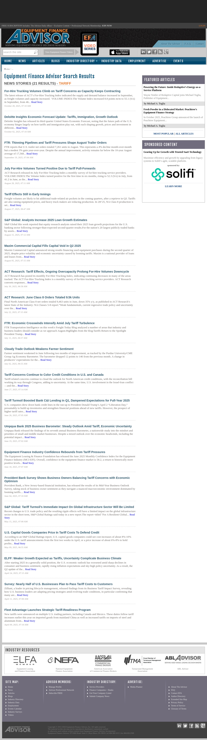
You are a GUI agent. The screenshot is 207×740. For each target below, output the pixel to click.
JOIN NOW (107, 26)
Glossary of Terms (178, 709)
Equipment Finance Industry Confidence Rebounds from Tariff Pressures (54, 452)
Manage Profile (55, 687)
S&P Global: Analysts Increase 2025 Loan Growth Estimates (45, 220)
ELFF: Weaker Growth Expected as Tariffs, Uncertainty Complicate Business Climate (62, 558)
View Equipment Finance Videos (59, 52)
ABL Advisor (182, 669)
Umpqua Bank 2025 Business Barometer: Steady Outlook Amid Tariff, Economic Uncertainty (68, 426)
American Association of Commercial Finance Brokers (103, 670)
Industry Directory (80, 61)
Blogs (55, 61)
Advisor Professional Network (61, 690)
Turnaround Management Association (142, 670)
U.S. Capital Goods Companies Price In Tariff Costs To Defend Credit (51, 532)
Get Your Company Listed (100, 693)
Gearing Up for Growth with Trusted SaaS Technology (173, 152)
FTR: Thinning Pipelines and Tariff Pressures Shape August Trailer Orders (55, 142)
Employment (137, 61)
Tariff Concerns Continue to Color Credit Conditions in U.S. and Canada (54, 374)
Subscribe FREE (55, 693)
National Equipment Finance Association (64, 670)
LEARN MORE (173, 186)
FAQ (173, 690)
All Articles (184, 133)
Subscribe (13, 68)
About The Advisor (170, 43)
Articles (38, 61)
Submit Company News (99, 696)
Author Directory (178, 696)
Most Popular (164, 133)
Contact (200, 43)
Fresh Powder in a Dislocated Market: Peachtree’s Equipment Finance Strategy (170, 111)
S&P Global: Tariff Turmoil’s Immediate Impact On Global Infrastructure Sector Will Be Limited (69, 507)
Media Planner (136, 687)
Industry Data (111, 61)
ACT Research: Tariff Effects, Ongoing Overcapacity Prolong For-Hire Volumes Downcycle (66, 271)
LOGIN (202, 26)
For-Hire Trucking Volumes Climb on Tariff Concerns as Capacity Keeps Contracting (62, 91)
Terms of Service (178, 705)
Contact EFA (176, 693)
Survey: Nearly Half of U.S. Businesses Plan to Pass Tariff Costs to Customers (58, 584)
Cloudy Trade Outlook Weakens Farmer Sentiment (39, 349)
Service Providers (96, 687)
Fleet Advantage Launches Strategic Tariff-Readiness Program (47, 610)
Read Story (36, 102)
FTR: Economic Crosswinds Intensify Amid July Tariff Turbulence (49, 323)
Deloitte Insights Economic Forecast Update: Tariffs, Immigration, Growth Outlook (61, 117)
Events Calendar (15, 709)
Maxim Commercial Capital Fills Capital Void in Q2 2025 (42, 245)
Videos (11, 715)
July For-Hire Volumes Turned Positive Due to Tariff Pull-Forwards (49, 168)
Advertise (159, 61)
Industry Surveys (15, 712)
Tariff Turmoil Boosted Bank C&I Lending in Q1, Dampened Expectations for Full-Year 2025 (67, 400)
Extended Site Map (179, 699)
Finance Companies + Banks (101, 690)
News (22, 61)
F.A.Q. (188, 43)
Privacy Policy (177, 702)
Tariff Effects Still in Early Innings (27, 194)
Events (178, 61)
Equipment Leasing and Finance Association (25, 670)
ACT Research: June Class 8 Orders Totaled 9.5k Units (42, 297)
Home (8, 61)
